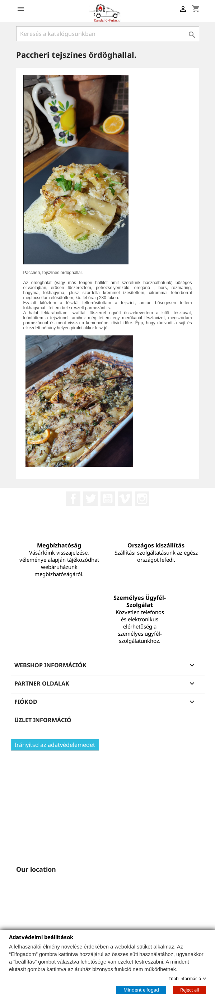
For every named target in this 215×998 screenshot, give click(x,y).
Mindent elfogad (141, 989)
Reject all (189, 989)
